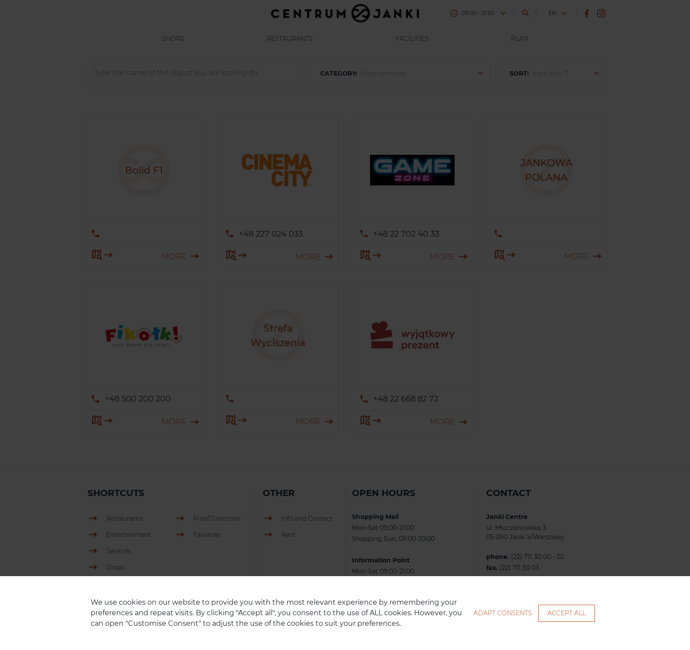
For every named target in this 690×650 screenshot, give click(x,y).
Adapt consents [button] (502, 613)
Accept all (566, 613)
